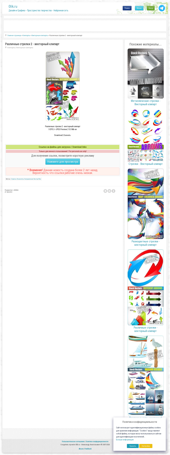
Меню (139, 8)
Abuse (81, 449)
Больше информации (125, 440)
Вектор (36, 179)
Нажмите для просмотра (62, 161)
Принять (132, 446)
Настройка (146, 446)
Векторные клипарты (25, 48)
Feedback (88, 449)
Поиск (127, 8)
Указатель (20, 179)
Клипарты (11, 48)
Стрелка (14, 179)
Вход (151, 8)
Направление (28, 179)
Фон (39, 179)
